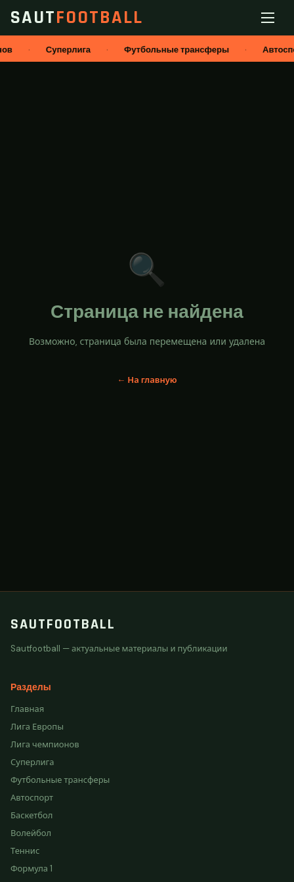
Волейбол (30, 833)
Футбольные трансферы (60, 779)
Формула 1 (31, 868)
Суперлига (32, 762)
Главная (27, 709)
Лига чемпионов (44, 744)
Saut (76, 18)
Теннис (24, 850)
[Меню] (270, 18)
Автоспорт (31, 797)
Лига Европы (37, 726)
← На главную (147, 380)
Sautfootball (63, 624)
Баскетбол (31, 815)
